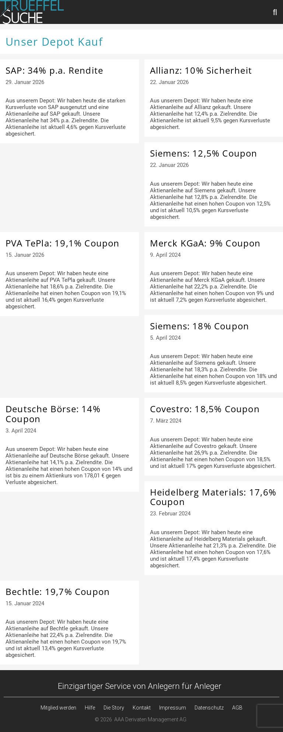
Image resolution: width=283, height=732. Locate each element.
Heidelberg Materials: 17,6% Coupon (213, 497)
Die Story (114, 708)
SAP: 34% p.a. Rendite (54, 70)
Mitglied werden (58, 708)
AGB (237, 708)
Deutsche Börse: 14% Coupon (53, 413)
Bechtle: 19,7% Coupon (58, 591)
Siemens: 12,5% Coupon (204, 153)
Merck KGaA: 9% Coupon (205, 243)
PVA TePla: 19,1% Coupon (63, 243)
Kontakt (142, 708)
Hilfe (90, 708)
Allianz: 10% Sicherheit (201, 70)
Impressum (172, 708)
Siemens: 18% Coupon (199, 326)
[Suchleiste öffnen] (275, 12)
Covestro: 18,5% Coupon (205, 409)
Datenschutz (209, 708)
